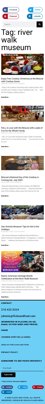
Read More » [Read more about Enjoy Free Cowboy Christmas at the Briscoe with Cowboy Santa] (5, 97)
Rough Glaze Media (34, 400)
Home (4, 330)
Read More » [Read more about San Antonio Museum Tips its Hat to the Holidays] (5, 245)
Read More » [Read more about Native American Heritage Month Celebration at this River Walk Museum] (5, 297)
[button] (10, 9)
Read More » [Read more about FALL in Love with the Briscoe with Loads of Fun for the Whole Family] (5, 146)
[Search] (40, 24)
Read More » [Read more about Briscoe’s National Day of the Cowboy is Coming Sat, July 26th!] (5, 196)
